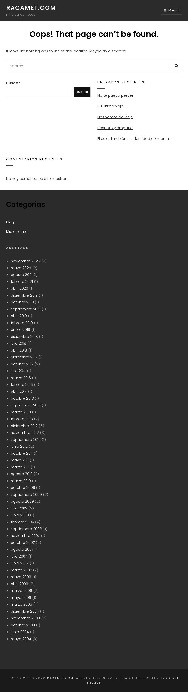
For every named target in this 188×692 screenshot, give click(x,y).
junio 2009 (20, 515)
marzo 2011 (20, 467)
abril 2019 (19, 315)
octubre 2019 (22, 302)
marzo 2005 (21, 604)
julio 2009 (19, 508)
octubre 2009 (23, 487)
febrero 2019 (22, 322)
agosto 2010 (22, 473)
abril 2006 (19, 583)
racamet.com (31, 8)
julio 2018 (18, 343)
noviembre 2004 (25, 618)
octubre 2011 (22, 453)
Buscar (13, 83)
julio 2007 (19, 556)
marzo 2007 (21, 570)
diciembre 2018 (24, 336)
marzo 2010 (21, 480)
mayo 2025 (21, 267)
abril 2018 (19, 350)
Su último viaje (110, 106)
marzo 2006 (21, 590)
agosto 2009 (22, 501)
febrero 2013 (22, 418)
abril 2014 (19, 391)
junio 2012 (19, 446)
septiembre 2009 (26, 494)
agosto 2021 (22, 274)
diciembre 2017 (24, 357)
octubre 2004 (23, 624)
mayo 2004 (21, 638)
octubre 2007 (23, 542)
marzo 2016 (21, 377)
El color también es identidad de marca (133, 138)
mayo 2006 (21, 576)
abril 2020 (19, 288)
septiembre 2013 (26, 405)
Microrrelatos (18, 231)
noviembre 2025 (25, 260)
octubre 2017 (22, 363)
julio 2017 (18, 370)
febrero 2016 (22, 384)
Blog (10, 222)
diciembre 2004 (25, 611)
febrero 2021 (22, 281)
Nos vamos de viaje (115, 116)
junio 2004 (20, 631)
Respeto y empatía (115, 127)
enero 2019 (20, 329)
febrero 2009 (22, 521)
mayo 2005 (21, 597)
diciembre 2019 (24, 295)
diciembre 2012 (24, 425)
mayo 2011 (20, 460)
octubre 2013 (22, 398)
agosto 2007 (22, 549)
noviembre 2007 (25, 535)
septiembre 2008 (26, 528)
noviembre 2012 (25, 432)
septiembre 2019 (26, 309)
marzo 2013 (21, 412)
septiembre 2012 (26, 439)
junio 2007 (20, 563)
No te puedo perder (115, 95)
